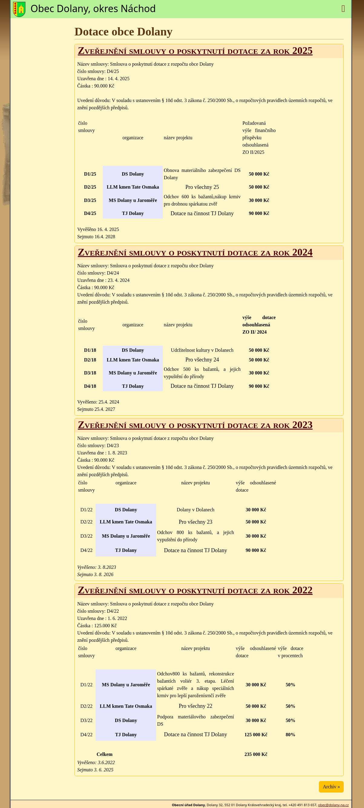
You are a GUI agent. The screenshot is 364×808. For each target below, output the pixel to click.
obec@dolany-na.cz (333, 805)
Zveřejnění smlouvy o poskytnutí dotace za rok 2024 (195, 252)
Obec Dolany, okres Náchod (93, 8)
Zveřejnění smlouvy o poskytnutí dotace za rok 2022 (195, 589)
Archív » (331, 786)
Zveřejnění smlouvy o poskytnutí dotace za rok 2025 (195, 50)
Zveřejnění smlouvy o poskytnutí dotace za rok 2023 (195, 424)
